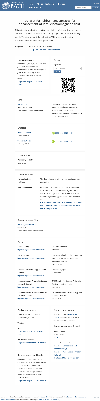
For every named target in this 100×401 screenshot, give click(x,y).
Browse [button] (62, 4)
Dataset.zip (22, 104)
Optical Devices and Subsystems (46, 49)
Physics (56, 337)
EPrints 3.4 (44, 397)
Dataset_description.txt (27, 224)
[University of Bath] (13, 6)
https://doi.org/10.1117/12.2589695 (31, 381)
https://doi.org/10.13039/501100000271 (31, 276)
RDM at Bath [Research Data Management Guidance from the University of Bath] (35, 7)
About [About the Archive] (40, 4)
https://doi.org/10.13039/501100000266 (31, 287)
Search (95, 7)
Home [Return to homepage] (32, 4)
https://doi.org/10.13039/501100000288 (31, 250)
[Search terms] (83, 8)
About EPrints (44, 400)
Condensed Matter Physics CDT (66, 358)
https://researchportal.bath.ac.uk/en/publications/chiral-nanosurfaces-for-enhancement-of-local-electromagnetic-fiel (61, 205)
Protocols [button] (49, 4)
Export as (57, 65)
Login (96, 3)
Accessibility (55, 400)
